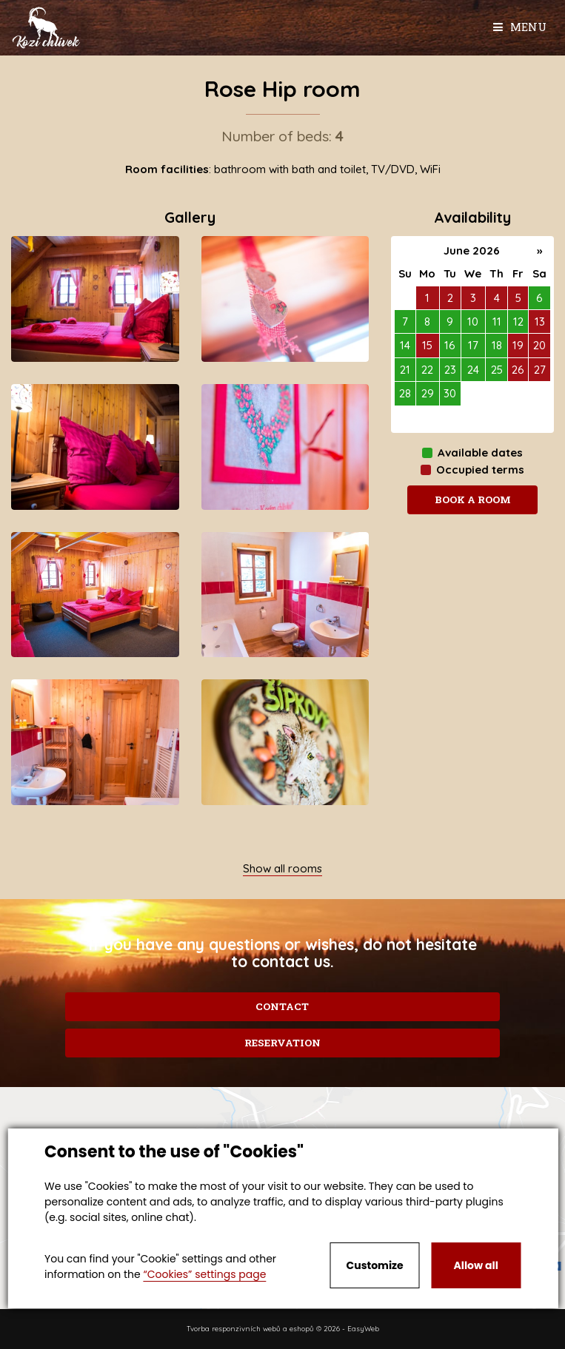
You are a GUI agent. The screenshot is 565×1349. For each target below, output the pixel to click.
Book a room (473, 499)
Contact (282, 1006)
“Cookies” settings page (204, 1274)
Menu (519, 26)
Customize (375, 1265)
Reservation (282, 1042)
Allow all (476, 1265)
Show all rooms (282, 868)
